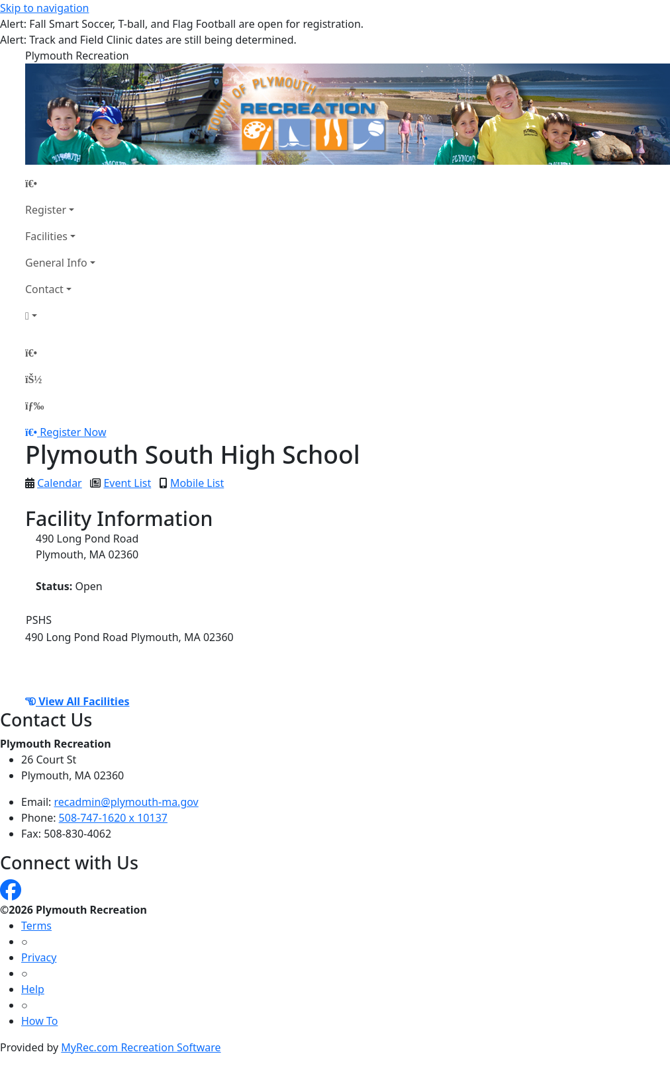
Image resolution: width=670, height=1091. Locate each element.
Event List (127, 483)
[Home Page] (60, 183)
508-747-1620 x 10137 (113, 817)
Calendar (59, 483)
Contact (44, 289)
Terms (36, 925)
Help (32, 989)
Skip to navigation (44, 8)
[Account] (60, 315)
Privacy (38, 957)
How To (39, 1021)
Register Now (73, 432)
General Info (56, 262)
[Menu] (34, 405)
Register (45, 209)
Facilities (46, 236)
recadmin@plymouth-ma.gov (126, 802)
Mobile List (197, 483)
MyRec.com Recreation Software (140, 1047)
